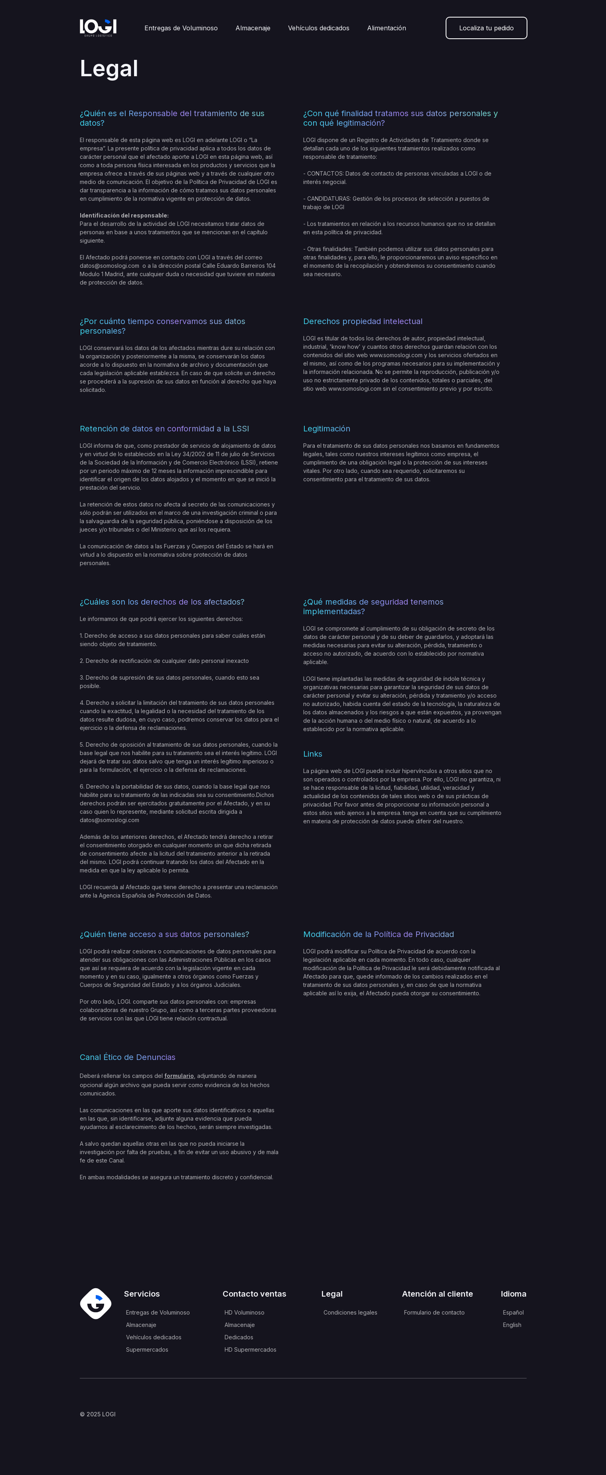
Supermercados (147, 1349)
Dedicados (239, 1337)
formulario (179, 1075)
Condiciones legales (350, 1312)
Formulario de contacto (434, 1312)
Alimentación (386, 28)
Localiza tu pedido (486, 28)
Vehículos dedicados (318, 28)
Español (513, 1312)
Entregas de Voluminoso (181, 28)
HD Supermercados (250, 1349)
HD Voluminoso (245, 1312)
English (512, 1324)
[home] (98, 28)
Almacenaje (252, 28)
